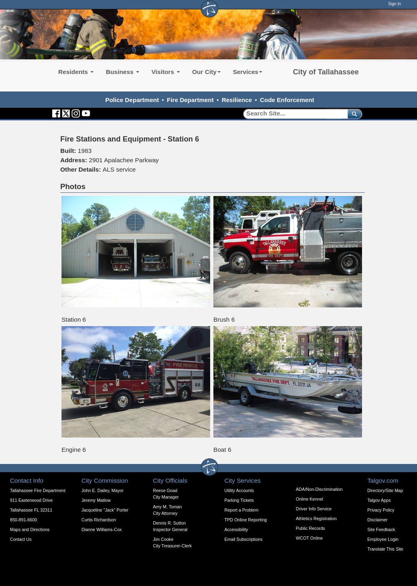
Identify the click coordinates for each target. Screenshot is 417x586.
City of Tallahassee (326, 72)
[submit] (353, 114)
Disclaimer (377, 519)
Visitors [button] (165, 71)
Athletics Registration (316, 518)
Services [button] (248, 71)
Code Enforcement (287, 99)
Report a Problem (241, 510)
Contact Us (21, 539)
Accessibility (236, 529)
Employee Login (382, 539)
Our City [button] (206, 71)
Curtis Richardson (98, 519)
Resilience (237, 99)
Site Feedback (381, 529)
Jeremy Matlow (96, 500)
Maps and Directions (30, 529)
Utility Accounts (239, 490)
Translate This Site (385, 549)
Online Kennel (309, 499)
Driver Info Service (314, 508)
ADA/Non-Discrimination (319, 489)
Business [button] (122, 71)
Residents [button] (76, 71)
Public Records (310, 528)
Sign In (394, 4)
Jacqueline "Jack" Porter (104, 510)
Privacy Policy (380, 510)
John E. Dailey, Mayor (102, 490)
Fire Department (190, 99)
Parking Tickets (239, 500)
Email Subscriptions (243, 539)
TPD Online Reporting (245, 519)
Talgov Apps (379, 500)
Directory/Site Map (385, 490)
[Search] (292, 114)
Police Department (132, 99)
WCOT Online (309, 538)
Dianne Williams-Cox (101, 529)
